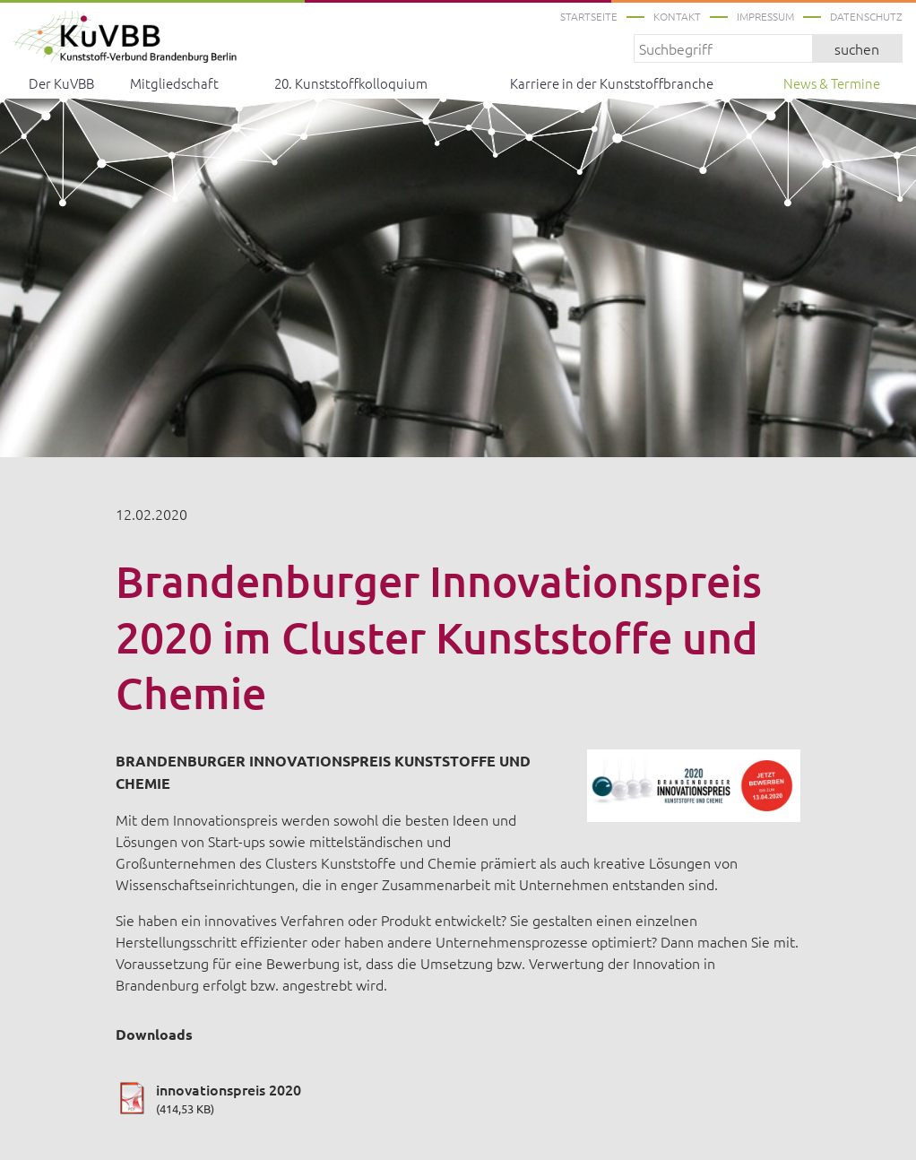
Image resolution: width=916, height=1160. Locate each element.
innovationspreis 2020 (458, 1098)
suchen (856, 48)
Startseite (589, 16)
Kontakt (677, 16)
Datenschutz (866, 16)
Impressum (765, 16)
